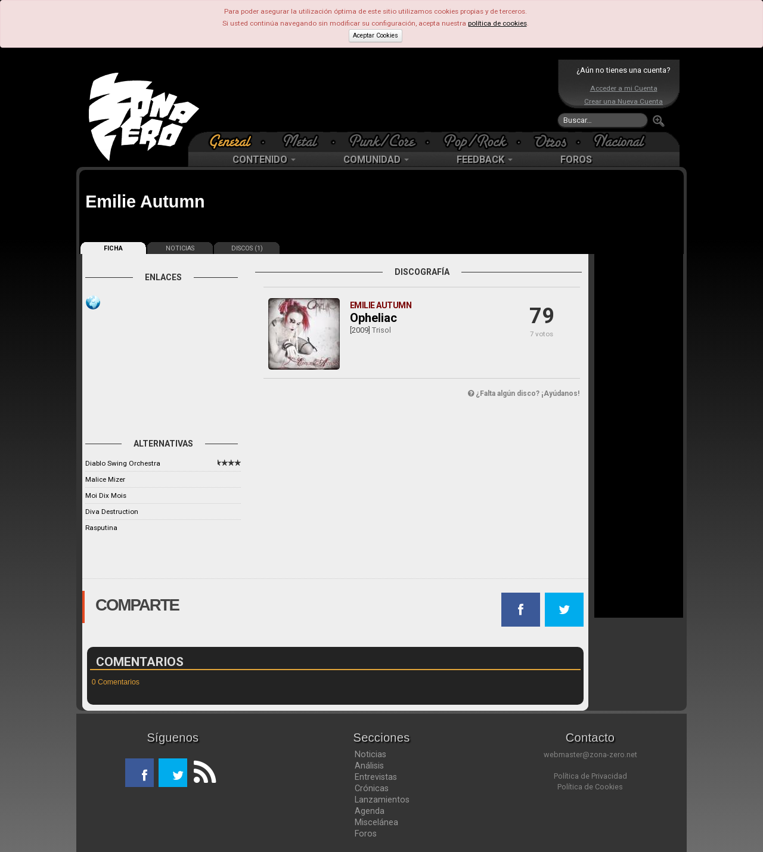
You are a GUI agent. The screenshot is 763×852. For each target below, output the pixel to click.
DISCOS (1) (247, 248)
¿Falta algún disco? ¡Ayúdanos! (523, 393)
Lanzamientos (382, 799)
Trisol (381, 330)
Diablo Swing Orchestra (122, 463)
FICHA (113, 248)
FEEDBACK (485, 159)
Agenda (369, 811)
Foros (366, 833)
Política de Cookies (590, 786)
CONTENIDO (264, 159)
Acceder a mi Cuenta (623, 88)
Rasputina (101, 527)
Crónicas (372, 788)
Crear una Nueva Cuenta (623, 101)
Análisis (369, 765)
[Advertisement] (378, 95)
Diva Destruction (111, 511)
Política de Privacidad (590, 776)
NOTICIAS (180, 248)
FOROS (576, 159)
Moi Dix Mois (105, 495)
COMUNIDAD (376, 159)
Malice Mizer (105, 479)
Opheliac (373, 317)
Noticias (370, 754)
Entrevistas (376, 777)
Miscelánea (376, 822)
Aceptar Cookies (375, 35)
